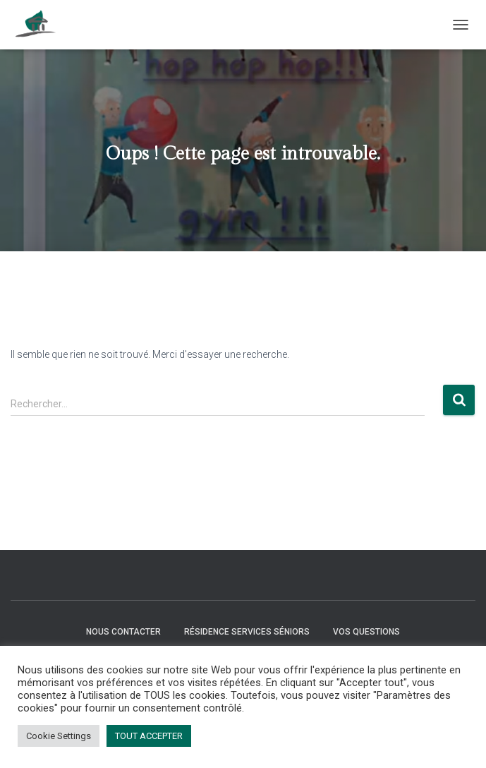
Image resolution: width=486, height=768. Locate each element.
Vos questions (366, 632)
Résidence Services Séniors (247, 632)
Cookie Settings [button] (58, 736)
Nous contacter (123, 632)
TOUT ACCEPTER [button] (149, 736)
